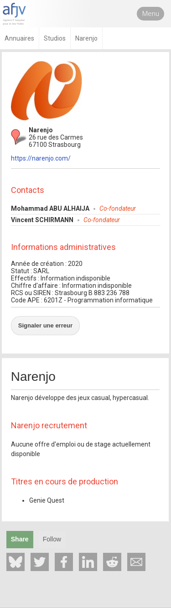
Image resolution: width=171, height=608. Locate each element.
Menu (150, 14)
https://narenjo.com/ (41, 158)
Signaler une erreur (45, 325)
